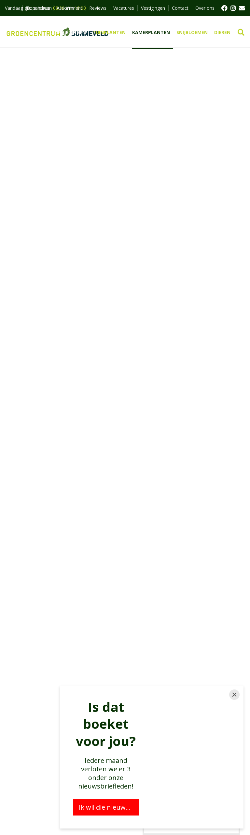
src (241, 32)
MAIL (242, 8)
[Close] (234, 694)
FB (224, 8)
